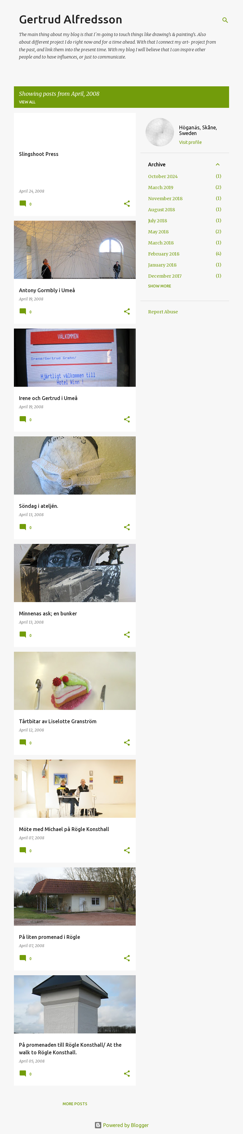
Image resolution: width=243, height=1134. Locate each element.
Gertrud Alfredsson (70, 19)
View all (27, 102)
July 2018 (157, 221)
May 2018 (158, 232)
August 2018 (161, 210)
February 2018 (163, 254)
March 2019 (160, 187)
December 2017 (165, 276)
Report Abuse (163, 312)
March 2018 (161, 243)
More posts (75, 1104)
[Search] (225, 20)
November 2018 (165, 198)
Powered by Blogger (121, 1125)
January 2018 (162, 265)
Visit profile (190, 142)
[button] (127, 204)
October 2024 (163, 176)
